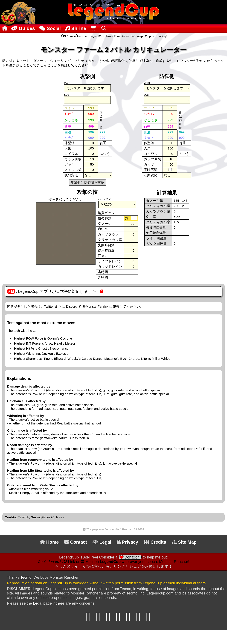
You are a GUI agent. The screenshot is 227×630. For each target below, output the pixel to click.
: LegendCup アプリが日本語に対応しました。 (55, 291)
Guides (23, 28)
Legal (37, 603)
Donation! (130, 557)
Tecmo (26, 577)
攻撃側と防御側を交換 (87, 182)
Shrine (75, 28)
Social (50, 28)
